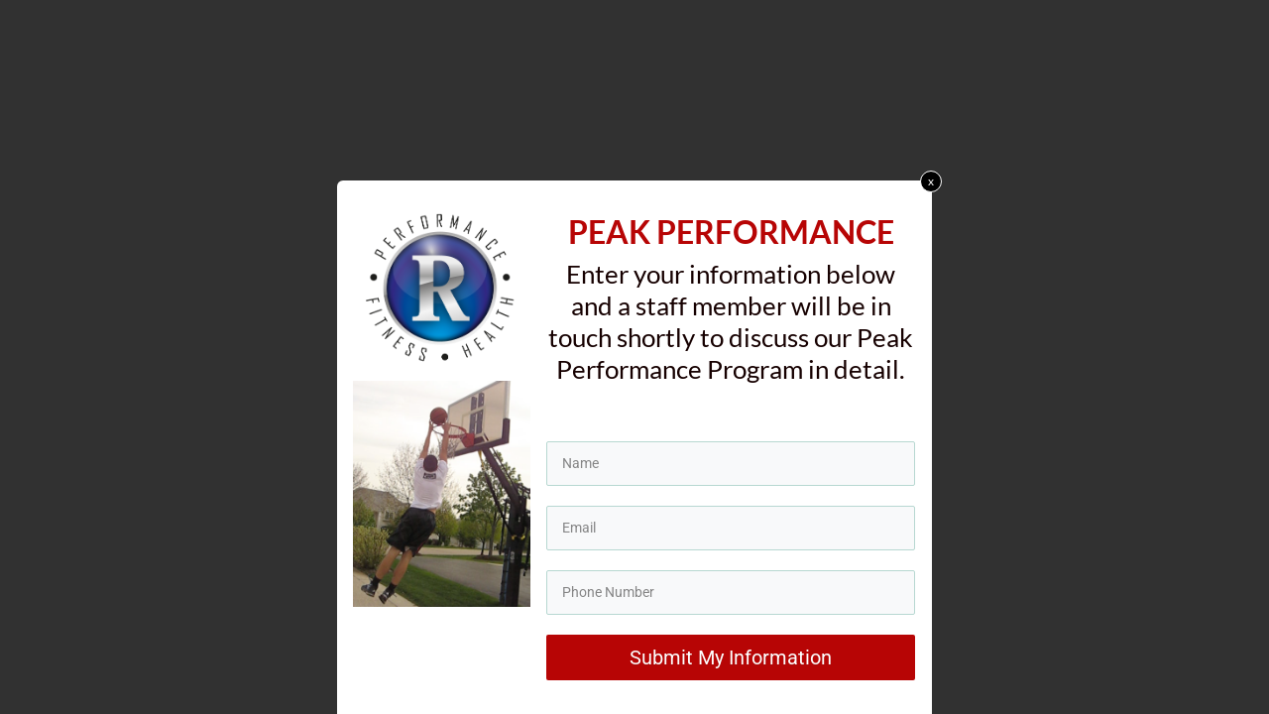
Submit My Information (731, 662)
